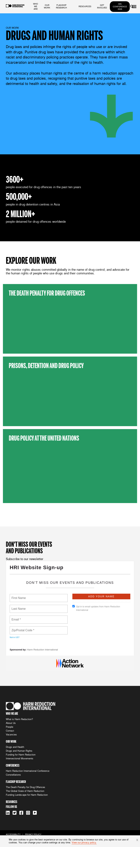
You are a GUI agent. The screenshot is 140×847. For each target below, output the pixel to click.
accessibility (13, 834)
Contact (10, 730)
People (9, 726)
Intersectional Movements (19, 758)
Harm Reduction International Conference (27, 770)
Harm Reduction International (42, 649)
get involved (102, 6)
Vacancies (11, 734)
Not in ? (14, 637)
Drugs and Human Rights (19, 750)
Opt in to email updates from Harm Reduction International (96, 608)
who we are (35, 6)
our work (47, 6)
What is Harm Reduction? (19, 719)
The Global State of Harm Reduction (25, 791)
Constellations (13, 774)
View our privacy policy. (84, 842)
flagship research (61, 6)
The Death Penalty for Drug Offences (25, 787)
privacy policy (33, 834)
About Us (11, 723)
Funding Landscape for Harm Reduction (27, 794)
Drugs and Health (15, 747)
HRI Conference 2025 (120, 6)
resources (85, 6)
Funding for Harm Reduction (20, 754)
